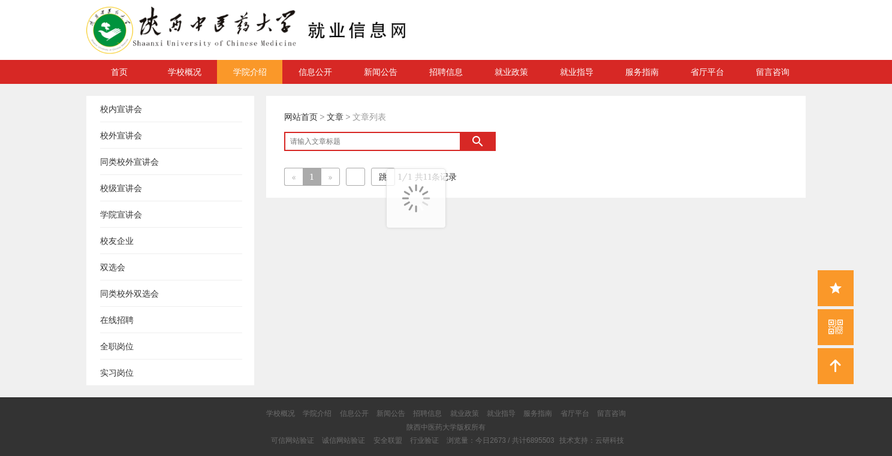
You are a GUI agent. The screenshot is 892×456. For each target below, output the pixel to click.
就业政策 (511, 72)
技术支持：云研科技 (591, 440)
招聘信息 (446, 72)
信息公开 (315, 72)
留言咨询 (772, 72)
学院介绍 (250, 72)
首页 (119, 72)
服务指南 (642, 72)
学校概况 (184, 72)
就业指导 (576, 72)
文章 (335, 117)
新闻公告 (380, 72)
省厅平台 (707, 72)
